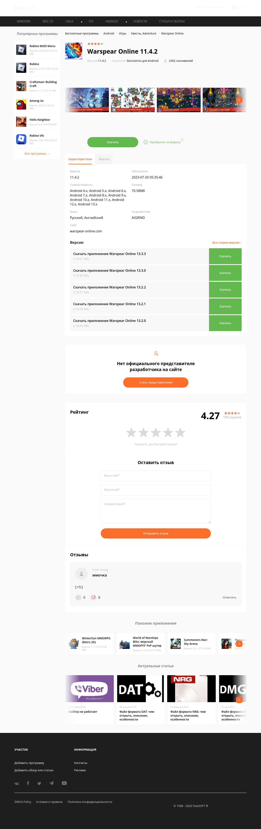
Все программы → (37, 153)
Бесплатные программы (82, 33)
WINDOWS (24, 21)
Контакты (80, 763)
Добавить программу (29, 763)
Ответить (229, 597)
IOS (91, 21)
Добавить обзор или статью (33, 770)
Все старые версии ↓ (227, 242)
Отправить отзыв (155, 533)
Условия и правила (49, 802)
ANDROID (112, 21)
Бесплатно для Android (143, 61)
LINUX (69, 21)
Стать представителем (155, 382)
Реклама (80, 770)
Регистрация (216, 7)
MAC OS (48, 21)
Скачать (113, 142)
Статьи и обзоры (172, 21)
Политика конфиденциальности (89, 802)
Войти (200, 7)
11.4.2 (96, 61)
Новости (140, 21)
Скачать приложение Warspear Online (109, 254)
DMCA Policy (22, 802)
